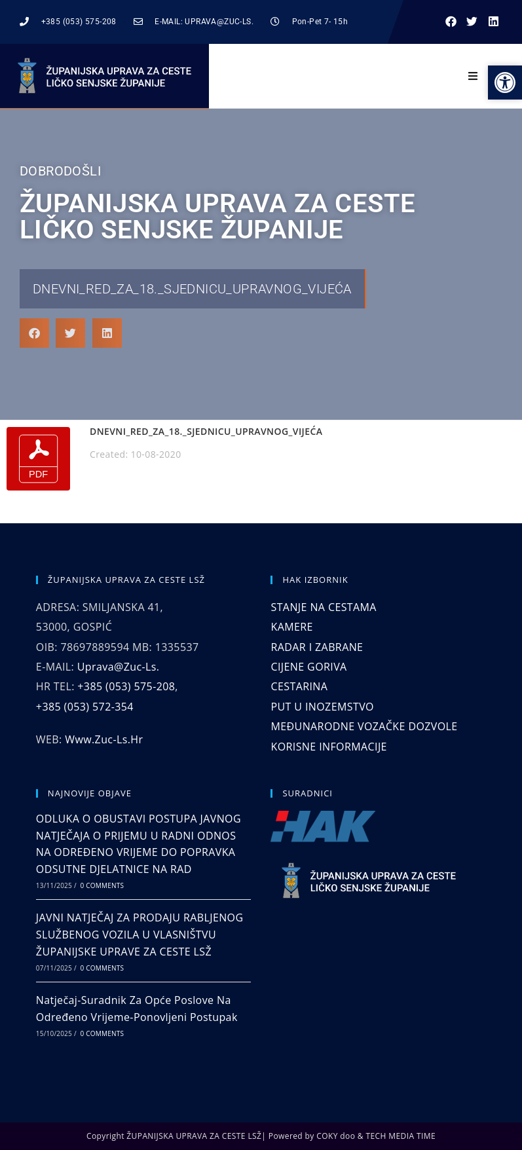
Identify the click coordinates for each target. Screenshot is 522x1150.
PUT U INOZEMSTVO (321, 706)
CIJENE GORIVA (308, 666)
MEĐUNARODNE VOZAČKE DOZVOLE (363, 726)
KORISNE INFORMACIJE (328, 746)
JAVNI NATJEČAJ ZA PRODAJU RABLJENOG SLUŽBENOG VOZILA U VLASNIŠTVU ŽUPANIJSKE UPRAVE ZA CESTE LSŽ (140, 934)
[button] (451, 22)
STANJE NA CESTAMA (323, 607)
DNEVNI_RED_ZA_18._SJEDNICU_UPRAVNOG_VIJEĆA (192, 289)
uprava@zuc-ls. (118, 666)
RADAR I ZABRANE (316, 647)
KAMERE (291, 627)
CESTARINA (298, 686)
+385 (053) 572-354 (85, 706)
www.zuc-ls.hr (104, 739)
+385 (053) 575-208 (126, 686)
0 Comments (102, 885)
